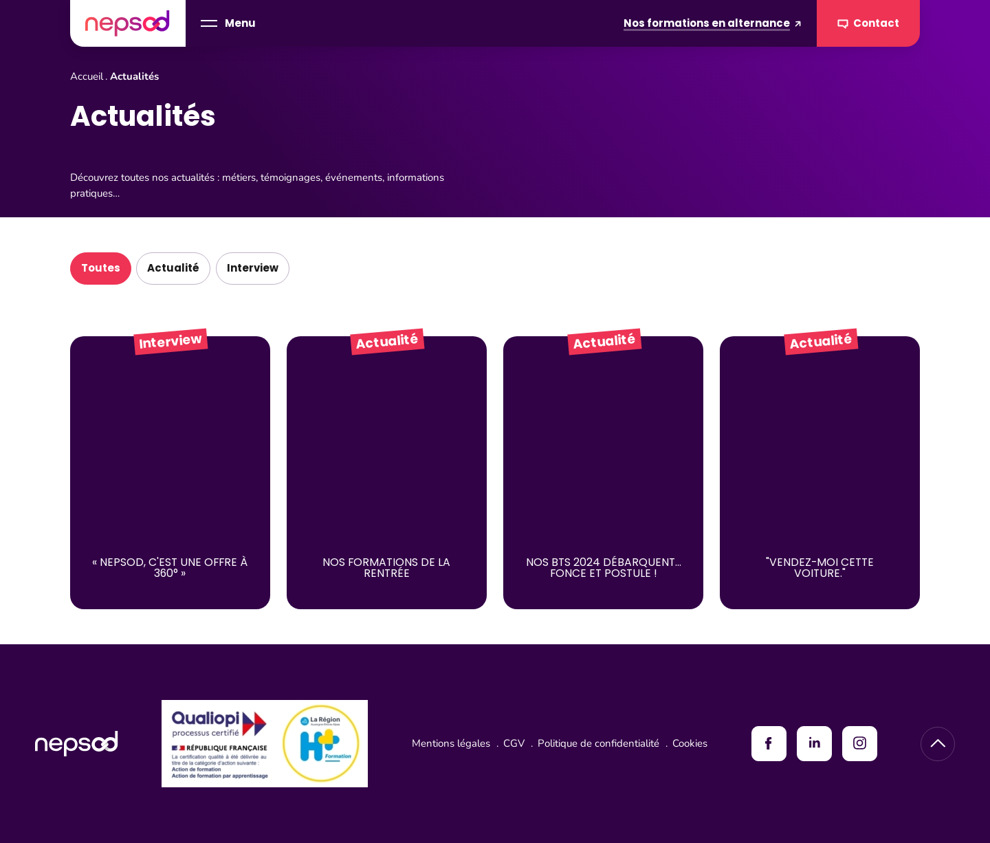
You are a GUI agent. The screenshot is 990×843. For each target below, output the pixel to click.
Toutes (100, 268)
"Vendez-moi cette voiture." (820, 568)
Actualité (173, 268)
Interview (252, 268)
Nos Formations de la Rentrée (386, 568)
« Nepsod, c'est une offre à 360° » (170, 568)
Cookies (689, 743)
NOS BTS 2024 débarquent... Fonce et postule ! (603, 568)
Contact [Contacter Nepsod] (868, 24)
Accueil (86, 76)
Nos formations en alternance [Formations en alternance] (713, 23)
